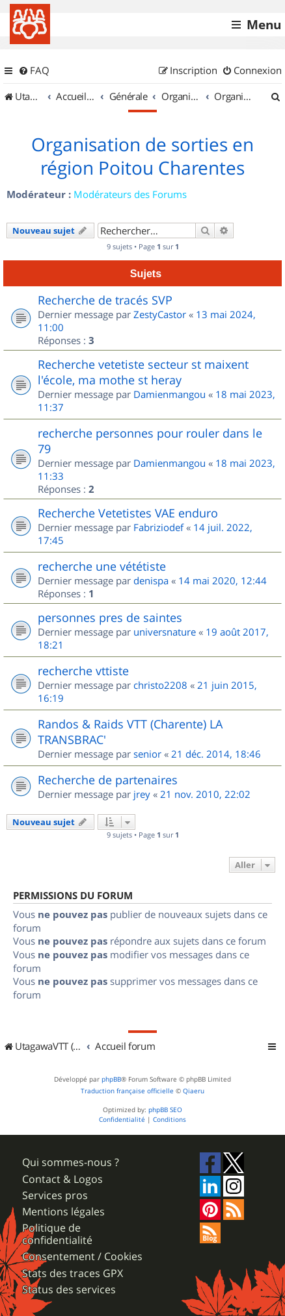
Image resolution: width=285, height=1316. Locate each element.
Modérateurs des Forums (130, 194)
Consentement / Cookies (82, 1256)
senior (147, 753)
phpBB (111, 1079)
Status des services (69, 1290)
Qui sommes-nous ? (70, 1162)
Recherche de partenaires (108, 780)
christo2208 (160, 684)
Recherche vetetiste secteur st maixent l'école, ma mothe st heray (143, 372)
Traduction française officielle (127, 1091)
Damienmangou (169, 394)
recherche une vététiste (102, 566)
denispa (151, 580)
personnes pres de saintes (110, 617)
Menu (264, 24)
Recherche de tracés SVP (105, 300)
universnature (164, 631)
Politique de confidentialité (57, 1234)
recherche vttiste (83, 670)
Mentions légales (63, 1212)
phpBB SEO (165, 1110)
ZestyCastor (159, 314)
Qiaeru (193, 1091)
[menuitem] (33, 71)
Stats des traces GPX (72, 1273)
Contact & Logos (62, 1179)
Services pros (55, 1195)
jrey (141, 794)
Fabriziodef (158, 527)
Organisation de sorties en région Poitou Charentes (142, 156)
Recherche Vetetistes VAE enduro (128, 513)
